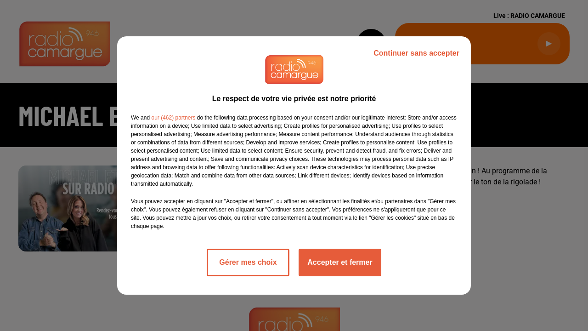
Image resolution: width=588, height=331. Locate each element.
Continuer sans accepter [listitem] (416, 53)
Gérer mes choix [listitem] (248, 262)
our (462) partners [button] (173, 117)
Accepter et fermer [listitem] (339, 262)
